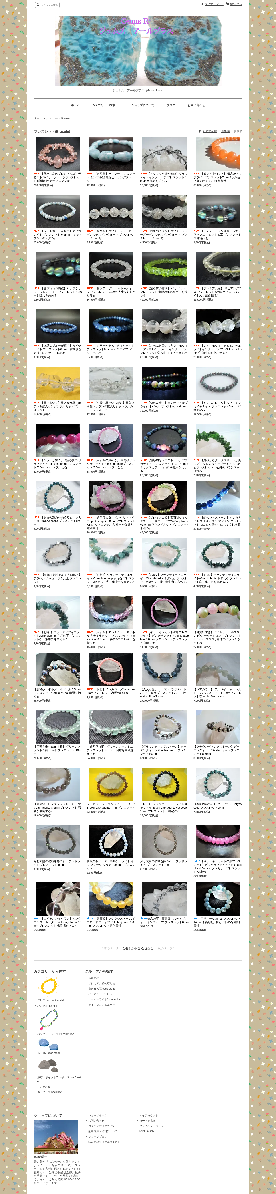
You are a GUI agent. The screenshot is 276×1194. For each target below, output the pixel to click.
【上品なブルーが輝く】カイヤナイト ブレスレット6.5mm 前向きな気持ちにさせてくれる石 (57, 349)
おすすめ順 (210, 131)
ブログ (171, 105)
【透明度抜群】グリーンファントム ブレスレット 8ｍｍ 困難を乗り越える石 (110, 750)
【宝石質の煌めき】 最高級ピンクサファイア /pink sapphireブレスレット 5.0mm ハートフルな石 (111, 464)
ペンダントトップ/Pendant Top (55, 1022)
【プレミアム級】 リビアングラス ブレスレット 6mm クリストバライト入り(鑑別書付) (217, 292)
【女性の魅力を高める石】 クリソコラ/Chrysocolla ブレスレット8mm (58, 521)
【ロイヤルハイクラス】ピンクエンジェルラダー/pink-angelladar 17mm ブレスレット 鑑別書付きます (57, 922)
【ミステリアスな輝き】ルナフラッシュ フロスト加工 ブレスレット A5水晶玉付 (217, 234)
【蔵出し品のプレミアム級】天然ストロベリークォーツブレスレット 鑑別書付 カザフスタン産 (57, 177)
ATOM (151, 1131)
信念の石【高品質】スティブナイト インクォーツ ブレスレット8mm (164, 920)
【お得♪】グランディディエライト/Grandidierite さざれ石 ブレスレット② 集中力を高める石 (217, 578)
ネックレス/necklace (49, 1092)
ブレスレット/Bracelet (58, 118)
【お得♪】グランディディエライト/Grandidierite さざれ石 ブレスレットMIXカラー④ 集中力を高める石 (111, 578)
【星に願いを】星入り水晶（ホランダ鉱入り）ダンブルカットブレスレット (57, 406)
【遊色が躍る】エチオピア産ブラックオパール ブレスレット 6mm (164, 404)
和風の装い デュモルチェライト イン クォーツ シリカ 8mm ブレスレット (111, 865)
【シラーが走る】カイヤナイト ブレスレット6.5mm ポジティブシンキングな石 (110, 349)
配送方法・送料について (103, 1131)
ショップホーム (97, 1115)
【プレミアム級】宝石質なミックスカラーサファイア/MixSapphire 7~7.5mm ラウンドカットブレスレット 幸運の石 (164, 523)
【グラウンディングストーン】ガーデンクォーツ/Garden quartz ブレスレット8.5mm (216, 750)
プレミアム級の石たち (101, 983)
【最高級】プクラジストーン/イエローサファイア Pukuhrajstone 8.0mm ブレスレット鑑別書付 (111, 922)
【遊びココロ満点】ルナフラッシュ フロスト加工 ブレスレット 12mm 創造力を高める (58, 292)
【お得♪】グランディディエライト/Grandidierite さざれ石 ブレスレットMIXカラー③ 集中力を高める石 (164, 578)
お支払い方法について (101, 1126)
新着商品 (93, 978)
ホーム (75, 105)
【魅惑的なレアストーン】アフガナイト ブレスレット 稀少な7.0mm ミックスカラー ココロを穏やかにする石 (164, 466)
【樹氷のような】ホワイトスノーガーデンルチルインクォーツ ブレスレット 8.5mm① (164, 234)
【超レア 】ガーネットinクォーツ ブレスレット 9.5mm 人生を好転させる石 (111, 292)
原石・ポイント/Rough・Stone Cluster (59, 1069)
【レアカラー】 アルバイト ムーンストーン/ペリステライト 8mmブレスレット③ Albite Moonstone (217, 693)
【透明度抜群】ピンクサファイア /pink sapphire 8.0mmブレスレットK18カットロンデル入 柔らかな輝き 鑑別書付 (111, 523)
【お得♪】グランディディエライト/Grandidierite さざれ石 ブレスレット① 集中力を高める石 (57, 635)
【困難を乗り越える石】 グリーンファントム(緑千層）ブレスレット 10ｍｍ (58, 750)
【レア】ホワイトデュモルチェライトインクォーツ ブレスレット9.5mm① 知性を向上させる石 (217, 349)
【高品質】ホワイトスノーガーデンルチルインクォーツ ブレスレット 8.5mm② (110, 234)
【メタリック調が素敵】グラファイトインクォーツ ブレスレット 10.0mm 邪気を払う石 (164, 177)
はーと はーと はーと (101, 994)
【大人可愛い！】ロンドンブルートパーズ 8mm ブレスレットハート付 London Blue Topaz (164, 693)
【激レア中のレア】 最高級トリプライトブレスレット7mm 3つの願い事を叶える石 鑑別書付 (217, 177)
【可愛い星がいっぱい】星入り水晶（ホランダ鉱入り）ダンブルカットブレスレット (110, 406)
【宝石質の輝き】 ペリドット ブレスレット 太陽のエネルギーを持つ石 (163, 292)
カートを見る (147, 1120)
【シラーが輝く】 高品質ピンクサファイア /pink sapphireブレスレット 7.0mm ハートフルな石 (58, 464)
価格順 (225, 131)
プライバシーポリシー (152, 1126)
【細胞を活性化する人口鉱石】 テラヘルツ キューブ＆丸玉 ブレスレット (58, 578)
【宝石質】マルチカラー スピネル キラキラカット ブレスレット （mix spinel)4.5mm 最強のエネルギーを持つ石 (111, 637)
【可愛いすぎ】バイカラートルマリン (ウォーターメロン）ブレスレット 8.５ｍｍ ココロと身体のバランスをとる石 (217, 637)
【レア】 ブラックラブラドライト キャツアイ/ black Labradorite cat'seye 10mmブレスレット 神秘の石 (164, 807)
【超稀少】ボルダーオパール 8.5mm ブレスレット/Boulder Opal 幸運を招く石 (57, 693)
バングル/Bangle (47, 1005)
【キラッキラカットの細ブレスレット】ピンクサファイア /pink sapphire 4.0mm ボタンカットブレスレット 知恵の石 (164, 637)
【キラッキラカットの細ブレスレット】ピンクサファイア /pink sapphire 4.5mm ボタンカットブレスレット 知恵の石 (217, 867)
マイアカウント (214, 4)
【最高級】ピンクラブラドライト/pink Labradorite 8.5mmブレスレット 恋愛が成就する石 (57, 807)
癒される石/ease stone (101, 988)
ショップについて (142, 105)
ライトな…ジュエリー (101, 1004)
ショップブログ (97, 1136)
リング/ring (43, 1086)
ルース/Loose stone (49, 1046)
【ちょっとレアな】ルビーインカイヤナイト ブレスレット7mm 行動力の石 (217, 406)
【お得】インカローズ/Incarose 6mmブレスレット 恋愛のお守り (111, 691)
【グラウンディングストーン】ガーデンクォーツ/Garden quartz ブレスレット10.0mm (163, 750)
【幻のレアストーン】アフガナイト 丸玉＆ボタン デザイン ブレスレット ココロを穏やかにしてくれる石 (217, 521)
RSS (142, 1131)
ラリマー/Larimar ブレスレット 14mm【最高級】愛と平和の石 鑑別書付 (217, 922)
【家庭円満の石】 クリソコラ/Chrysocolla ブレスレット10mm (217, 805)
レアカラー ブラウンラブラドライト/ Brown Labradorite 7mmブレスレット (111, 805)
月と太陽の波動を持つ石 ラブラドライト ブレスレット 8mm (57, 863)
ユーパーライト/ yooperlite (104, 999)
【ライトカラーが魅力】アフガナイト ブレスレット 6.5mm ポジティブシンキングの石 (58, 234)
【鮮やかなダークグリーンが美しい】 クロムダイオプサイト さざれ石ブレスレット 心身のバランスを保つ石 (217, 466)
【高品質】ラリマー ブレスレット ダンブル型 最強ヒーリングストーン (111, 177)
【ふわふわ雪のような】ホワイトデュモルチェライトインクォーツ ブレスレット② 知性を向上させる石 (164, 349)
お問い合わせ (196, 105)
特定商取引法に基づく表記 (104, 1142)
